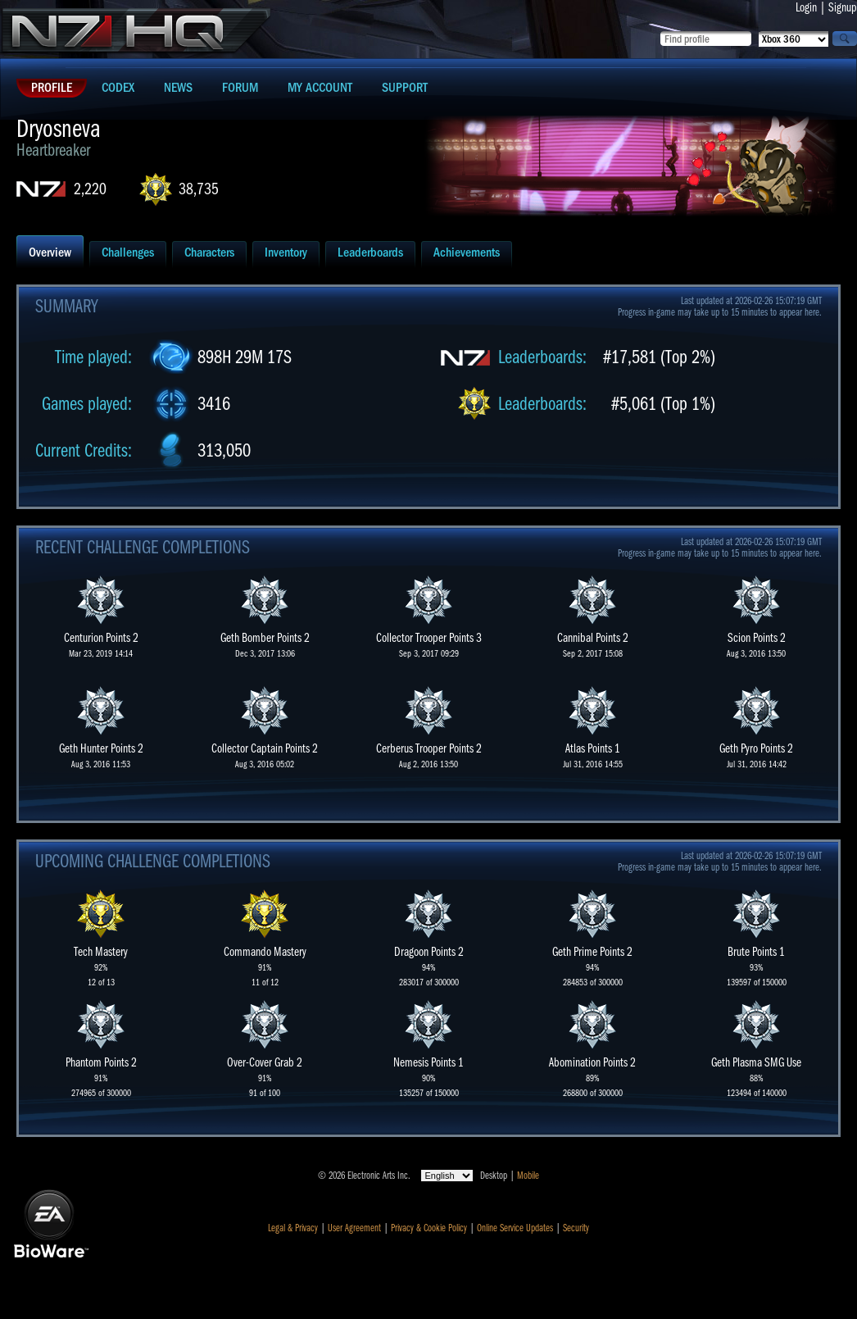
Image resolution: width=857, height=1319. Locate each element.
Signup (842, 7)
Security (576, 1228)
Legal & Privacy (293, 1228)
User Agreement (354, 1228)
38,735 (199, 189)
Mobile (528, 1175)
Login (806, 7)
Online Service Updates (515, 1228)
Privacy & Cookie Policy (429, 1228)
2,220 (90, 189)
